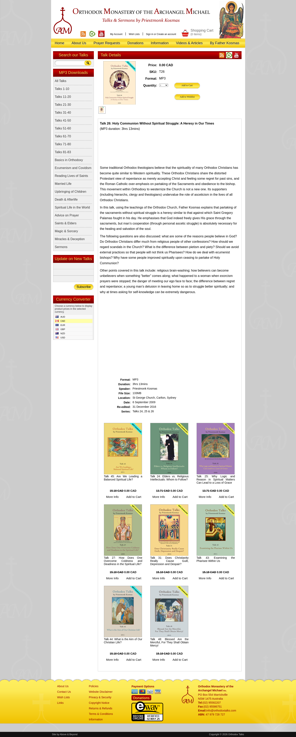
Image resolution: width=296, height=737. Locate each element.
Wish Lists (134, 34)
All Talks (60, 81)
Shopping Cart (201, 32)
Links (60, 702)
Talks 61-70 (63, 136)
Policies (93, 686)
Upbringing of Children (70, 191)
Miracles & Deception (70, 239)
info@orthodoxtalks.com (221, 710)
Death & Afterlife (66, 199)
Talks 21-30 (63, 104)
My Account (116, 34)
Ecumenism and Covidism (73, 168)
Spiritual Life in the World (72, 207)
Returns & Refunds (100, 708)
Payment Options (142, 686)
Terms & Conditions (101, 713)
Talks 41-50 (63, 120)
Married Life (63, 183)
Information (96, 719)
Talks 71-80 (63, 144)
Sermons (61, 247)
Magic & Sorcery (66, 231)
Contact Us (64, 691)
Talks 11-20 (63, 96)
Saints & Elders (65, 223)
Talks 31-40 (63, 112)
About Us (63, 686)
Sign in (149, 34)
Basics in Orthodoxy (69, 160)
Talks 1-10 (62, 89)
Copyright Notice (99, 702)
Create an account (166, 34)
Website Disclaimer (101, 691)
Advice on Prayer (67, 215)
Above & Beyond (68, 734)
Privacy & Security (100, 697)
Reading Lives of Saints (71, 175)
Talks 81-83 (63, 152)
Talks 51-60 (63, 128)
